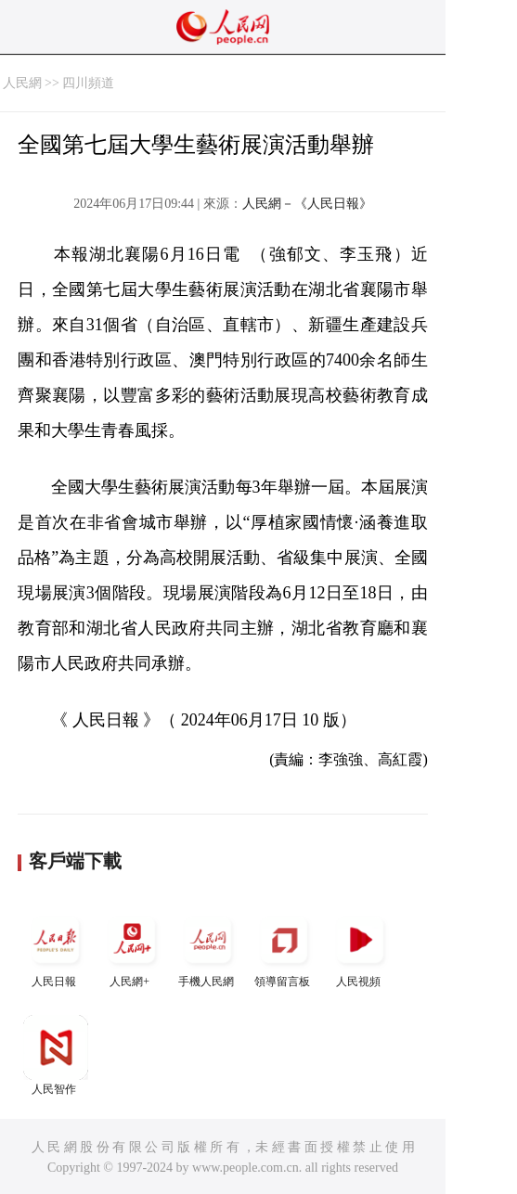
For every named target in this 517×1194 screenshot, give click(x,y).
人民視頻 (360, 947)
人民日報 (55, 947)
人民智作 (55, 1055)
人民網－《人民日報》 (307, 204)
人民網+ (131, 947)
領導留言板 (284, 947)
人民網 (22, 83)
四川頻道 (88, 83)
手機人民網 (207, 947)
